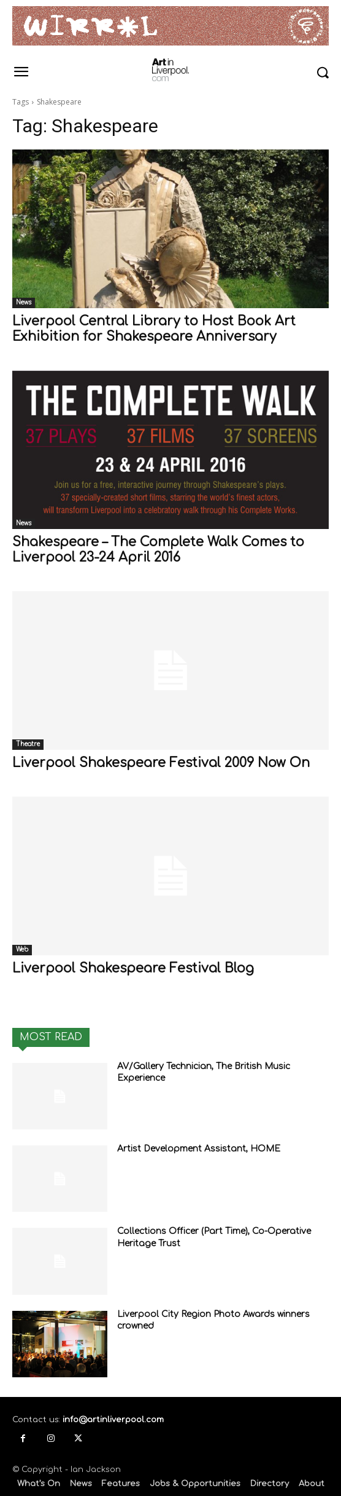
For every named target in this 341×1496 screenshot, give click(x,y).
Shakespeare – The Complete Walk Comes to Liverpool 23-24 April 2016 (158, 550)
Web (22, 949)
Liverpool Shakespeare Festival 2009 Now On (161, 762)
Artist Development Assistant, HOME (198, 1148)
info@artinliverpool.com (113, 1419)
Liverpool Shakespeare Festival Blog (133, 968)
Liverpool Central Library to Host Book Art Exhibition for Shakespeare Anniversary (154, 329)
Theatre (28, 744)
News (23, 302)
